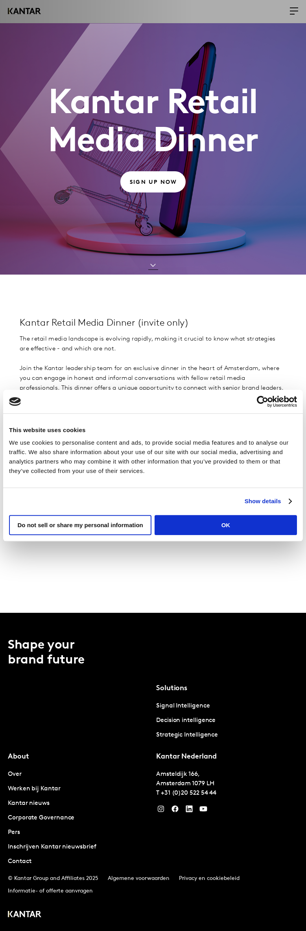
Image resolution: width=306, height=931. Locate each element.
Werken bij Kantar (34, 789)
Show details (263, 501)
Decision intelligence (186, 720)
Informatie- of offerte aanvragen (50, 891)
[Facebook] (175, 810)
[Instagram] (161, 810)
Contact (19, 861)
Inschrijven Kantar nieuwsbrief (52, 847)
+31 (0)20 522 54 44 (188, 793)
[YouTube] (189, 810)
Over (15, 774)
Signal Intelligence (183, 706)
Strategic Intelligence (187, 735)
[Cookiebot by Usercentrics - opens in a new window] (262, 401)
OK (225, 525)
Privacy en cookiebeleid (209, 879)
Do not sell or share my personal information (80, 525)
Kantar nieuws (29, 803)
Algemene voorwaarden (139, 879)
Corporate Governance (41, 818)
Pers (14, 832)
